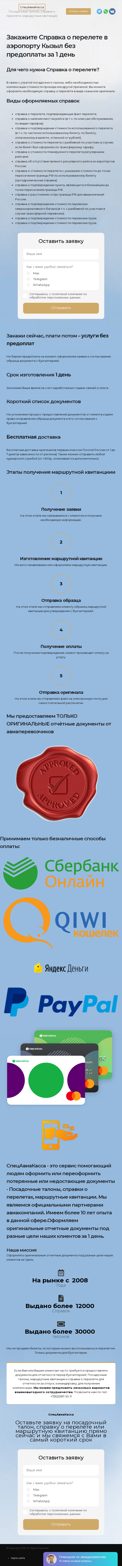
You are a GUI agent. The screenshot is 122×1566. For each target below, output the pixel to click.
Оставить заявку (78, 11)
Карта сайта (18, 1558)
